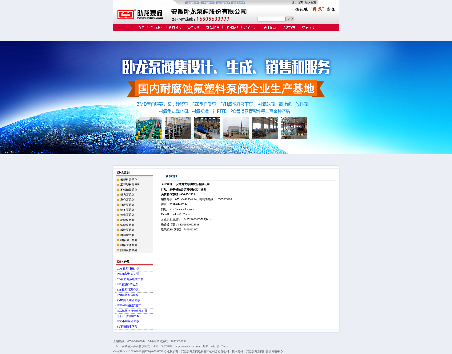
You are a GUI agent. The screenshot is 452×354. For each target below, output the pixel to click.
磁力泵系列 (127, 194)
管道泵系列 (127, 215)
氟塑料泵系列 (128, 179)
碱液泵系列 (127, 230)
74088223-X (191, 229)
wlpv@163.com (182, 214)
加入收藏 (311, 2)
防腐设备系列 (128, 250)
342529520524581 (188, 224)
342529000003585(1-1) (197, 219)
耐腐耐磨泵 (127, 235)
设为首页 (297, 2)
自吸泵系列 (127, 205)
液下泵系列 (127, 210)
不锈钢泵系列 (128, 190)
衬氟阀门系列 (128, 240)
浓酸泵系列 (127, 225)
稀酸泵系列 (127, 220)
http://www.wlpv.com (182, 209)
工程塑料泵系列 (130, 184)
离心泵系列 (127, 199)
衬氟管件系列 (128, 245)
